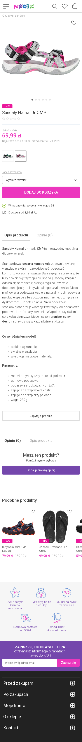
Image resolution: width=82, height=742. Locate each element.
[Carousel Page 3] (39, 100)
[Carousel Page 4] (43, 100)
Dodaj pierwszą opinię (41, 470)
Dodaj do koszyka (41, 192)
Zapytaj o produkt (41, 416)
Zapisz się (68, 663)
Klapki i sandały (15, 15)
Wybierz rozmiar (16, 180)
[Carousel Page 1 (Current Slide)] (32, 100)
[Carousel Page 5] (46, 100)
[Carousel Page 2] (36, 100)
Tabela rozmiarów (12, 172)
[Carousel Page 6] (50, 100)
